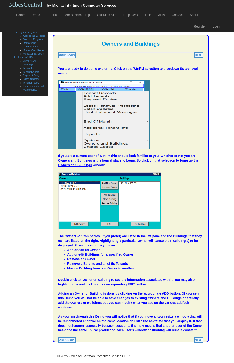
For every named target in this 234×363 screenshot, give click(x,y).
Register (200, 26)
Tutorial (52, 15)
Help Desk (130, 15)
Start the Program (33, 39)
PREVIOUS (67, 55)
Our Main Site (107, 15)
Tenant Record (31, 71)
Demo (35, 15)
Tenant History (31, 82)
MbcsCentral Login (33, 53)
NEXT (199, 55)
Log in (217, 26)
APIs (161, 15)
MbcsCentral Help (77, 15)
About (194, 15)
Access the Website (34, 35)
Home (20, 15)
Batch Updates (31, 79)
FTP (148, 15)
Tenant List (29, 68)
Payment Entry (31, 75)
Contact (177, 15)
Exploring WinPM (23, 57)
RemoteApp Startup (34, 50)
